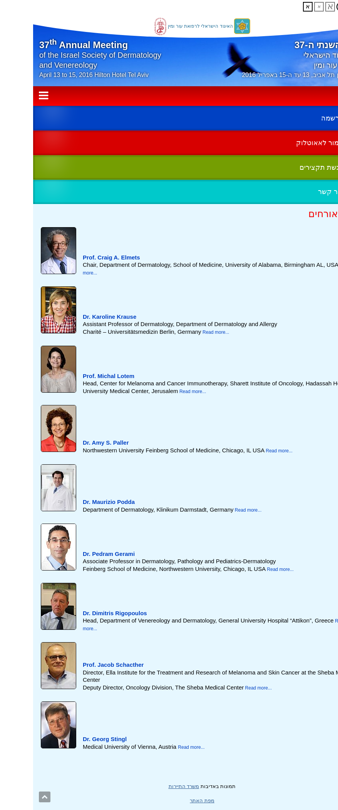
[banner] (169, 50)
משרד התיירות (151, 786)
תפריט (169, 96)
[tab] (169, 253)
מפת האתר (169, 800)
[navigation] (169, 96)
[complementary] (169, 155)
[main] (169, 480)
